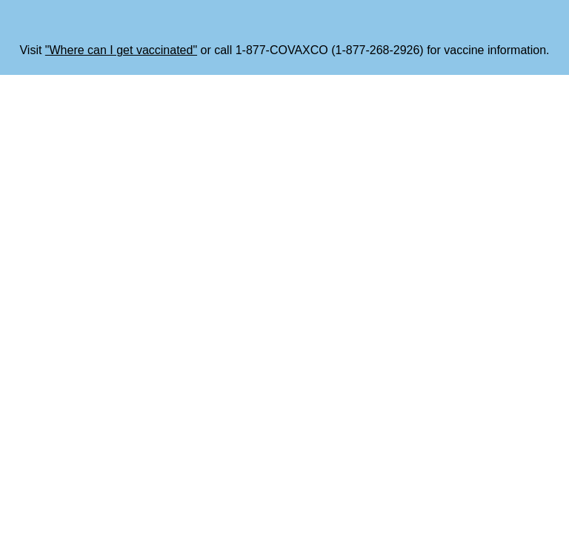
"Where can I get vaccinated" (121, 50)
